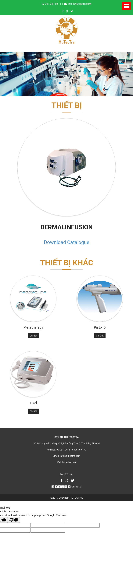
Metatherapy (33, 327)
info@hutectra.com (78, 3)
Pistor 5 (100, 327)
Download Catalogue (66, 242)
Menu (126, 6)
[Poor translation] (14, 520)
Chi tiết (33, 335)
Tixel (33, 403)
